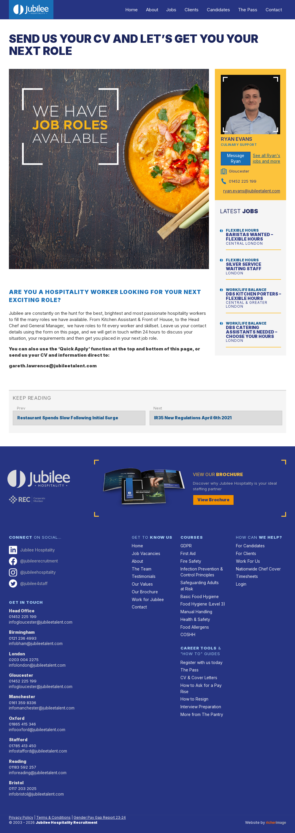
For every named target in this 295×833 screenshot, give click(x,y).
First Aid (187, 553)
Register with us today (201, 659)
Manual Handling (196, 609)
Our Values (142, 582)
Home (141, 9)
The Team (141, 567)
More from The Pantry (201, 709)
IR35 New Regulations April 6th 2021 (192, 417)
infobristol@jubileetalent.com (36, 788)
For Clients (246, 553)
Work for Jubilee (147, 597)
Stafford (18, 735)
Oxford (16, 714)
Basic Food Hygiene (198, 594)
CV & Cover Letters (198, 673)
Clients (197, 9)
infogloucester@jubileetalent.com (40, 620)
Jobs (178, 9)
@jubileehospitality (32, 571)
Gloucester (21, 672)
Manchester (22, 693)
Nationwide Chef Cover (258, 567)
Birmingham (22, 630)
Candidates (222, 9)
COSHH (187, 631)
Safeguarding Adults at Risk (199, 584)
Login (241, 582)
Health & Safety (195, 616)
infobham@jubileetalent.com (35, 641)
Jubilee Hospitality (31, 550)
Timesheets (247, 575)
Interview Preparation (200, 702)
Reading (17, 756)
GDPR (185, 545)
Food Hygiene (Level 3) (201, 602)
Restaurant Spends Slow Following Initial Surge (67, 417)
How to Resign (193, 694)
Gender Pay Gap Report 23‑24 (100, 812)
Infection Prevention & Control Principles (201, 570)
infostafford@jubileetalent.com (37, 746)
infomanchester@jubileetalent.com (41, 704)
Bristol (16, 777)
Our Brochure (144, 590)
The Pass (250, 9)
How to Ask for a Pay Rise (200, 684)
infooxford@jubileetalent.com (36, 725)
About (160, 9)
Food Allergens (194, 624)
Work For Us (247, 560)
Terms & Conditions (53, 812)
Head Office (21, 609)
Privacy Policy (21, 812)
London (17, 651)
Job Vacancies (146, 553)
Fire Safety (190, 560)
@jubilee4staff (28, 582)
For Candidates (250, 545)
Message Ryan (236, 158)
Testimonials (143, 575)
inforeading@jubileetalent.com (37, 767)
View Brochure (213, 499)
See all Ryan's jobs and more (266, 158)
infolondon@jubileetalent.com (36, 662)
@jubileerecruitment (33, 560)
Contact (275, 9)
